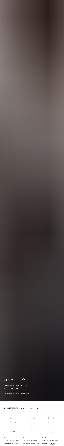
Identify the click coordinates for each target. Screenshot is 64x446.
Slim (24, 437)
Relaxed (44, 437)
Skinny (5, 437)
